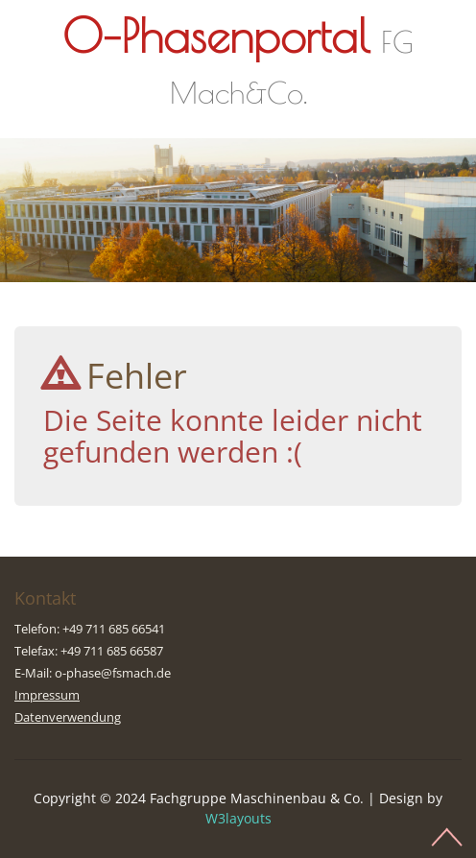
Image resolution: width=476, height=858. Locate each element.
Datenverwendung (67, 717)
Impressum (47, 694)
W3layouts (238, 818)
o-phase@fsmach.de (113, 672)
